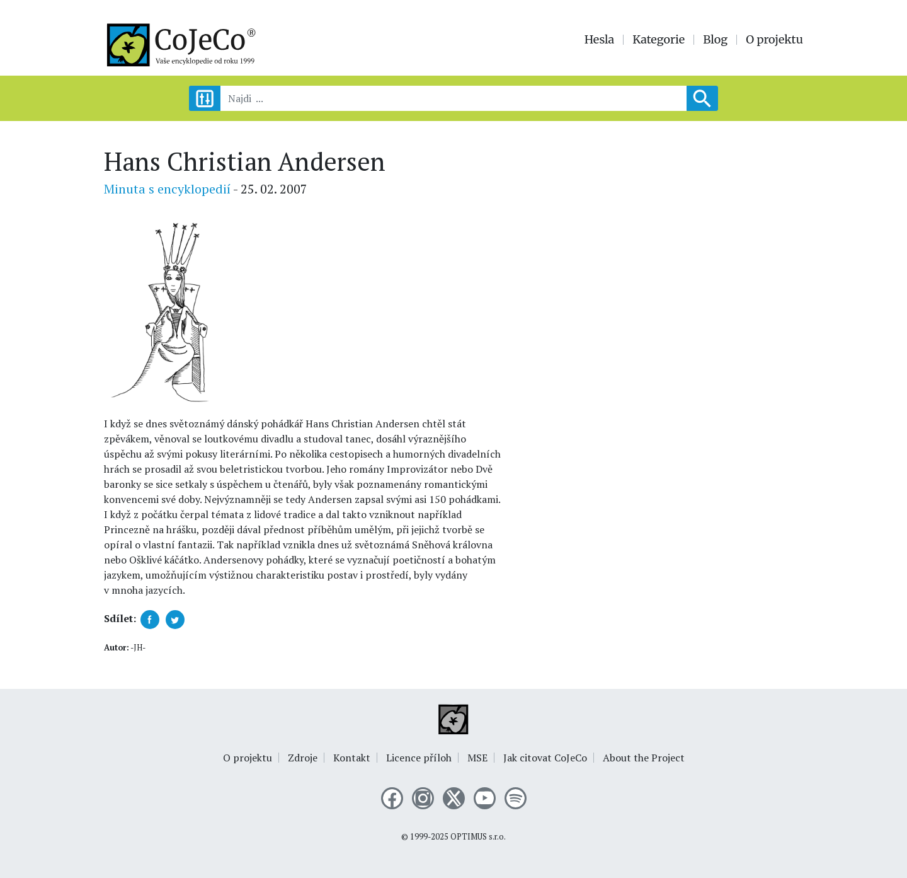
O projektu (774, 40)
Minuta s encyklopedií (167, 188)
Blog (715, 40)
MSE (477, 758)
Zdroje (302, 758)
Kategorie (658, 40)
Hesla (600, 40)
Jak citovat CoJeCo (545, 758)
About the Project (644, 758)
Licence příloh (419, 758)
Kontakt (351, 758)
